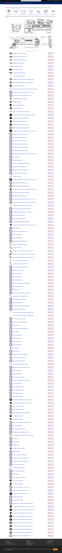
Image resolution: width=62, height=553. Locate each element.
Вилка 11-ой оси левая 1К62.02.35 (19, 215)
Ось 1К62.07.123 (15, 438)
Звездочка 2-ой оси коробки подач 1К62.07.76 (21, 367)
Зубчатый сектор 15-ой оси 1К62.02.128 (20, 241)
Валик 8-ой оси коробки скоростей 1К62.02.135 (21, 192)
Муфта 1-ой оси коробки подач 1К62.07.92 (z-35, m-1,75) (22, 399)
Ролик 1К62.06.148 (16, 474)
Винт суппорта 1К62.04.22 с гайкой (19, 318)
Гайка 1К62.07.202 (16, 351)
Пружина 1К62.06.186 (16, 451)
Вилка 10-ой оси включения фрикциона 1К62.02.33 (22, 208)
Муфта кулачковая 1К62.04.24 (18, 406)
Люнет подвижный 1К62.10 (18, 393)
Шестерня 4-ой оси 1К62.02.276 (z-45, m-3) (20, 150)
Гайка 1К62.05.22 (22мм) (17, 338)
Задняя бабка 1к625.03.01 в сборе (19, 360)
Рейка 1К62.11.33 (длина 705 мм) (18, 467)
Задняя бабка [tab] (30, 11)
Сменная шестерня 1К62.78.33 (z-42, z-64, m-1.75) (21, 493)
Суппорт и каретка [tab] (38, 11)
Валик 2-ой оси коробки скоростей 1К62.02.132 (21, 111)
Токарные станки (15, 4)
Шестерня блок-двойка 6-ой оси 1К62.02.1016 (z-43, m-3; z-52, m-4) (24, 179)
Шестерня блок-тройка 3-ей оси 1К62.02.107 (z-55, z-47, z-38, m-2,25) (24, 131)
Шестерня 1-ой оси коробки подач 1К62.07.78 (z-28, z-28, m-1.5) (24, 506)
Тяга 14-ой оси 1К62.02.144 (17, 234)
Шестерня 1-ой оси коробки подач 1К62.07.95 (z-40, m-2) (23, 522)
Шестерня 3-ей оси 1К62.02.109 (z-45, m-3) (20, 137)
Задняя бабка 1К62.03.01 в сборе (18, 63)
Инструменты (15, 2)
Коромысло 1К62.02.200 (17, 101)
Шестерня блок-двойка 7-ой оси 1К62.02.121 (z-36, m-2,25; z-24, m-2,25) (25, 189)
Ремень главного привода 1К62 (18, 470)
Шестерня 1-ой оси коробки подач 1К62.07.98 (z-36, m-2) (23, 529)
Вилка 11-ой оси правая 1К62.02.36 (19, 218)
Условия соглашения (29, 543)
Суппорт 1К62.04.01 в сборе (18, 66)
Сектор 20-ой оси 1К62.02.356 (18, 483)
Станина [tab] (8, 11)
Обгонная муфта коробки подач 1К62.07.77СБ (21, 432)
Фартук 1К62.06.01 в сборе (17, 69)
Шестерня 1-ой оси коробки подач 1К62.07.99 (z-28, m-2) (23, 532)
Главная (6, 4)
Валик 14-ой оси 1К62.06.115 (18, 276)
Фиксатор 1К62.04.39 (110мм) (18, 500)
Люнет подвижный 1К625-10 (18, 396)
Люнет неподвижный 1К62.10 (18, 386)
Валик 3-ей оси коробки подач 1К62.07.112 (20, 296)
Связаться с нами (50, 542)
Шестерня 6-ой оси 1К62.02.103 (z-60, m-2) (20, 182)
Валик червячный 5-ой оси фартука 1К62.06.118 (21, 305)
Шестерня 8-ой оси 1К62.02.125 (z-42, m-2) (20, 195)
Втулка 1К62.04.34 (16, 325)
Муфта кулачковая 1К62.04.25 (18, 409)
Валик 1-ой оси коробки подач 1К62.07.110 (20, 263)
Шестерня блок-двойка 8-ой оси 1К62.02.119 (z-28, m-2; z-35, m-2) (24, 202)
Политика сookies (29, 544)
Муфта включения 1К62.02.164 (18, 105)
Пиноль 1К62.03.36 (16, 441)
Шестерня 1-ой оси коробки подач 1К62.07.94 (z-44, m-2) (23, 519)
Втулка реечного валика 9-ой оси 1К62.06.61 (21, 328)
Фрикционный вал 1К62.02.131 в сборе (20, 59)
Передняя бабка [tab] (23, 11)
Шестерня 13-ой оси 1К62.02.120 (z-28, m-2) (20, 231)
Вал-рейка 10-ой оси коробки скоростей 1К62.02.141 (22, 205)
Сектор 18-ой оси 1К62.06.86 (18, 480)
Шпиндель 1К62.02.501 (17, 176)
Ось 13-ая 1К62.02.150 (16, 228)
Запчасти (10, 2)
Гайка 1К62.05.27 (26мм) (17, 341)
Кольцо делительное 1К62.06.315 (19, 377)
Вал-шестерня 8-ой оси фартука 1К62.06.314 (20, 260)
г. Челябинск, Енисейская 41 (11, 543)
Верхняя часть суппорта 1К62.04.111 (19, 309)
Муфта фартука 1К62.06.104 (18, 415)
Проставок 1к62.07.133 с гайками (19, 448)
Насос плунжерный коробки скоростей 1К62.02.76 (22, 422)
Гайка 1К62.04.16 (16, 331)
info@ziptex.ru (9, 542)
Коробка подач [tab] (53, 11)
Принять (55, 549)
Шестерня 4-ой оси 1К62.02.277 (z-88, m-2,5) (20, 147)
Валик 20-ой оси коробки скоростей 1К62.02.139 (21, 292)
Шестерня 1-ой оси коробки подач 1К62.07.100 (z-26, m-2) (23, 503)
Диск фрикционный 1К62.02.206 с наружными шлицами (23, 82)
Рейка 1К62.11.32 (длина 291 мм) (18, 464)
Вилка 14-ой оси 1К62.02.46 (18, 237)
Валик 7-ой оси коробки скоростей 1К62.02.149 (21, 186)
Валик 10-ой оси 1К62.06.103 (18, 270)
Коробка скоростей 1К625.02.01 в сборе (20, 56)
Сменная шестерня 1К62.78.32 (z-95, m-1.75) (20, 490)
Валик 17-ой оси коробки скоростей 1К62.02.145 (21, 283)
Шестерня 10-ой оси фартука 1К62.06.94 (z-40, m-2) (22, 535)
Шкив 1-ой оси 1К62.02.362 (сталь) (19, 85)
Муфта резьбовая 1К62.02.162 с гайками (20, 98)
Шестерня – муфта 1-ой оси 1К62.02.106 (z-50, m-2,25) (22, 95)
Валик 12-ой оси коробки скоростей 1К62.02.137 (21, 221)
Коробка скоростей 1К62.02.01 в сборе (19, 53)
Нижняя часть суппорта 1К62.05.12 (19, 428)
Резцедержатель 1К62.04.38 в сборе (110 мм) (21, 461)
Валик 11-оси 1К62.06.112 (17, 273)
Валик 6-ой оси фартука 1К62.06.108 (19, 299)
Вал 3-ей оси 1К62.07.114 (17, 247)
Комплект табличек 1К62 (17, 383)
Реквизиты (28, 542)
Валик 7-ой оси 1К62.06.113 (18, 302)
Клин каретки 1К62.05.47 (17, 370)
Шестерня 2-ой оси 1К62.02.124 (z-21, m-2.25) (20, 121)
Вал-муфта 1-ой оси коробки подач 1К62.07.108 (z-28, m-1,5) (23, 250)
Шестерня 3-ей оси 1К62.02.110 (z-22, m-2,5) (20, 134)
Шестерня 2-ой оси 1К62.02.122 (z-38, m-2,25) (20, 124)
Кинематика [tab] (16, 11)
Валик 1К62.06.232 (16, 289)
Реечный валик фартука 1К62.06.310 (19, 454)
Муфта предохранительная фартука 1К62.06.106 (21, 412)
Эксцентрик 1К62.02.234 (17, 108)
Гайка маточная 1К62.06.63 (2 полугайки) (20, 354)
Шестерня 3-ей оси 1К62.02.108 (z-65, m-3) (20, 140)
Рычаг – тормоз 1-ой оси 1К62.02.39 (19, 477)
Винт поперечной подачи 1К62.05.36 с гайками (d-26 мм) (23, 312)
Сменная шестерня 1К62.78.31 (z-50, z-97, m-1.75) (21, 487)
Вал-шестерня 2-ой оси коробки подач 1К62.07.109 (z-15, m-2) (23, 257)
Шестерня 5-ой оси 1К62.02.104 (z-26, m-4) (20, 166)
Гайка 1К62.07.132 (16, 347)
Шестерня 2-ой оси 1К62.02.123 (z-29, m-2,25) (20, 118)
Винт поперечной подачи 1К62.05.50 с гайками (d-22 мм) (23, 315)
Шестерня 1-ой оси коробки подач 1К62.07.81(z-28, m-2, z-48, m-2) (24, 509)
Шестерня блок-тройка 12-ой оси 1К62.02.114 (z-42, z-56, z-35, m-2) (24, 224)
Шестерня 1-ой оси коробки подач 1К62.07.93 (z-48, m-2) (23, 516)
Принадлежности (23, 2)
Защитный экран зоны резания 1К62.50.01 (20, 364)
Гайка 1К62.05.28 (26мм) (17, 344)
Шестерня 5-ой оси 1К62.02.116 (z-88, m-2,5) (20, 169)
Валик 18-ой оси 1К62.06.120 (18, 286)
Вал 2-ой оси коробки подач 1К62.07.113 (20, 244)
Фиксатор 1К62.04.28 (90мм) (18, 496)
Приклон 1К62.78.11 (16, 445)
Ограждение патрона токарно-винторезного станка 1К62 (23, 435)
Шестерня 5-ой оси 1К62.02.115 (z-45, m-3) (20, 173)
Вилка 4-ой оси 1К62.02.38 (17, 160)
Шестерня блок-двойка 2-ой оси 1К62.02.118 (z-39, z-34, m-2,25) (24, 114)
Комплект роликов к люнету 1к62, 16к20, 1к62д (21, 380)
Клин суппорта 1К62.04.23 (17, 373)
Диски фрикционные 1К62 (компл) (19, 357)
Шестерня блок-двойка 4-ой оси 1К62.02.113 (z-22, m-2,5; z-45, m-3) (24, 153)
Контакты (28, 2)
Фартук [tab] (46, 11)
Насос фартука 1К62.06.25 (17, 425)
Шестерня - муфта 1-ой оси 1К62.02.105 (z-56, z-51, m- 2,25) (23, 92)
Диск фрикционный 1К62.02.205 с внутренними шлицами (23, 79)
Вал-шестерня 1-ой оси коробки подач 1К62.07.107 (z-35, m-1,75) (24, 254)
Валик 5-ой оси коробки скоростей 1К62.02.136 (21, 163)
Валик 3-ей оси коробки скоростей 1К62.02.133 (21, 127)
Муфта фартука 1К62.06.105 (18, 419)
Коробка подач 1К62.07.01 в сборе (19, 72)
